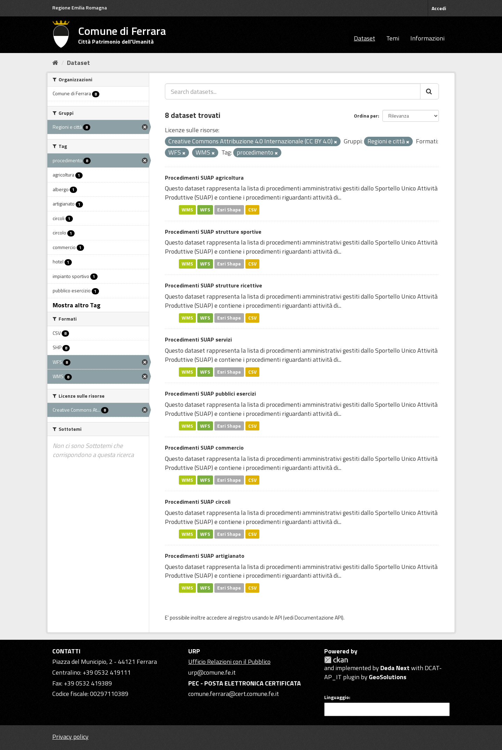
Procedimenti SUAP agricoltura (204, 177)
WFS (205, 209)
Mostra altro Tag (76, 305)
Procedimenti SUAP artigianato (204, 556)
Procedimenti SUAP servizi (198, 339)
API (278, 618)
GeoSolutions (387, 677)
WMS (187, 209)
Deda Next (395, 668)
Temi (392, 38)
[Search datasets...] (292, 91)
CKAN (336, 659)
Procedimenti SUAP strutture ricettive (213, 285)
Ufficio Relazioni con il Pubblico (229, 661)
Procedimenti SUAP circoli (197, 501)
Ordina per (366, 115)
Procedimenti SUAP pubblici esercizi (210, 393)
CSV (252, 209)
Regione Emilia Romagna (79, 7)
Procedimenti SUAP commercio (204, 447)
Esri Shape (229, 209)
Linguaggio (336, 697)
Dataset (364, 38)
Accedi (439, 8)
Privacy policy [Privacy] (70, 736)
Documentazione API (318, 618)
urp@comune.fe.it (212, 672)
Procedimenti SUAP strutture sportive (213, 231)
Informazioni (427, 38)
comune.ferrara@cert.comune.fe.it (233, 693)
